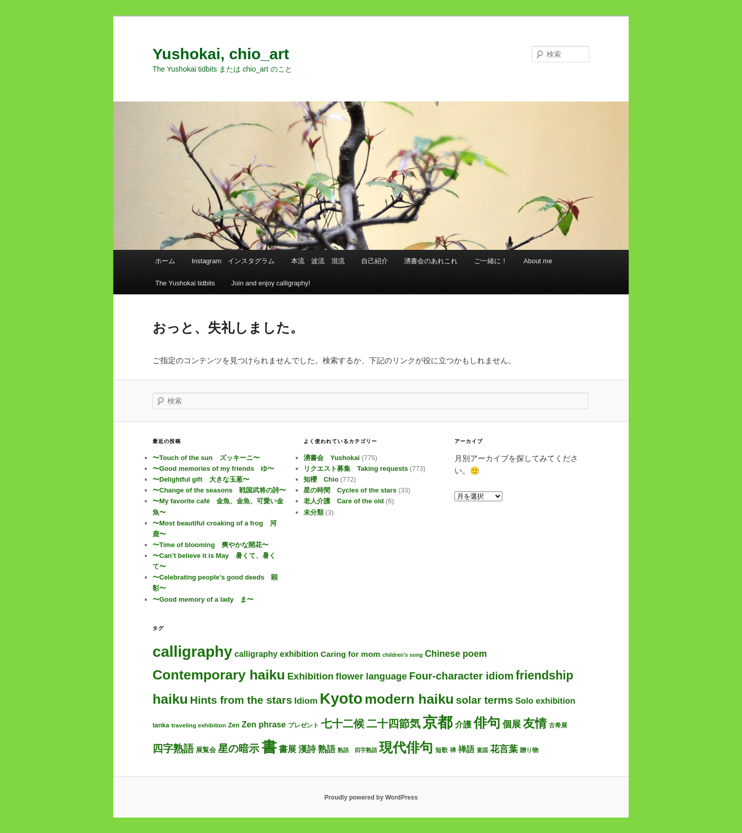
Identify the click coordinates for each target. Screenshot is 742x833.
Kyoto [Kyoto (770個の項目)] (340, 698)
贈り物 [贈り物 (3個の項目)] (529, 750)
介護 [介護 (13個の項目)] (463, 724)
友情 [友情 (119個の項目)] (535, 723)
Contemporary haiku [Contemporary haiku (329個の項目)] (219, 675)
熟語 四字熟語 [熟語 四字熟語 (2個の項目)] (357, 750)
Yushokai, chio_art (221, 53)
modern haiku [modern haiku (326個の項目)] (409, 699)
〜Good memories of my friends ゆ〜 (213, 468)
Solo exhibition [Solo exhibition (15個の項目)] (545, 700)
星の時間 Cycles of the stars (350, 490)
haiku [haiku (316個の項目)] (170, 699)
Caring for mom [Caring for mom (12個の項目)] (350, 654)
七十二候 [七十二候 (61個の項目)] (342, 723)
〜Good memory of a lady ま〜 (203, 599)
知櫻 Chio (321, 479)
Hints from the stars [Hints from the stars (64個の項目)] (241, 700)
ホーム (165, 261)
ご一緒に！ (491, 261)
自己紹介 (374, 261)
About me (538, 261)
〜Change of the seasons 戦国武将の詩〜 (219, 490)
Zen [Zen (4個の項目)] (234, 725)
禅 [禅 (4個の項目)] (453, 750)
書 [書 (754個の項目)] (269, 747)
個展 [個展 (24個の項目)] (511, 724)
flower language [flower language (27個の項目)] (371, 676)
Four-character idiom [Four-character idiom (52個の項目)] (461, 676)
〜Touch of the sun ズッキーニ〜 (206, 458)
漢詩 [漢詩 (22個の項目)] (307, 749)
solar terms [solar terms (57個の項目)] (484, 700)
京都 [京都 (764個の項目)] (437, 722)
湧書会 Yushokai (331, 458)
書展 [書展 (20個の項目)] (287, 749)
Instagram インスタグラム (233, 261)
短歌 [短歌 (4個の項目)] (441, 750)
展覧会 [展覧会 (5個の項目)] (206, 750)
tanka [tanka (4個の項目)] (161, 725)
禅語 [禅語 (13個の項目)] (466, 749)
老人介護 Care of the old (343, 501)
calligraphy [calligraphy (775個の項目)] (192, 651)
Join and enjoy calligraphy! (270, 283)
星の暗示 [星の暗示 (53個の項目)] (238, 748)
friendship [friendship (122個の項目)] (545, 675)
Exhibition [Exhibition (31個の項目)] (310, 676)
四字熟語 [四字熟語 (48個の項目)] (173, 748)
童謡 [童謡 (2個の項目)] (482, 750)
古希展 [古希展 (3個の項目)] (558, 725)
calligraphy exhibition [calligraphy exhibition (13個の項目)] (276, 654)
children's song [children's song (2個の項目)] (402, 655)
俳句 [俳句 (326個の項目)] (487, 722)
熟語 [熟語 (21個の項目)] (326, 749)
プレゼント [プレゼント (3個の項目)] (303, 725)
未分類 (313, 512)
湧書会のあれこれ (431, 261)
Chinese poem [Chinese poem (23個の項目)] (455, 654)
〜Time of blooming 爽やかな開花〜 (210, 545)
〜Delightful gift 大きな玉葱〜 (201, 479)
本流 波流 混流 (318, 261)
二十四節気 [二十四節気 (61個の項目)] (393, 723)
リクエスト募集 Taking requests (355, 468)
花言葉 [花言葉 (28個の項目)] (504, 748)
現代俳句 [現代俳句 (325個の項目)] (406, 747)
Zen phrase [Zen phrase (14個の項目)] (264, 724)
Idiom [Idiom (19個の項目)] (305, 701)
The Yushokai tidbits (185, 283)
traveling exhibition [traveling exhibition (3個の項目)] (198, 725)
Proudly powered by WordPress (370, 797)
